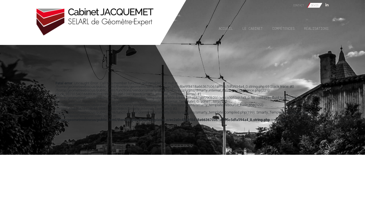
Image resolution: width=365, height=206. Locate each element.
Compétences (283, 28)
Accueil (226, 28)
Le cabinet (252, 28)
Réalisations (316, 28)
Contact (298, 5)
